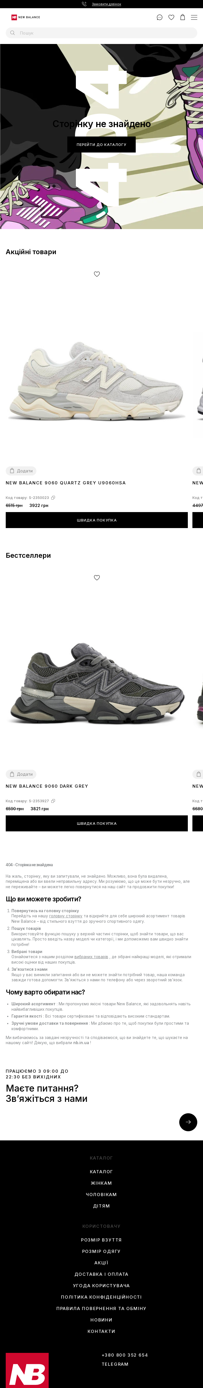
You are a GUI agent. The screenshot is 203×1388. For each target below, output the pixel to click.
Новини (101, 1320)
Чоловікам (101, 1194)
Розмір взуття (101, 1240)
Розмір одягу (101, 1251)
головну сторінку (65, 916)
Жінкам (101, 1183)
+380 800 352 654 (125, 1355)
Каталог (101, 1172)
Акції (101, 1263)
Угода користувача (101, 1285)
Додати (25, 470)
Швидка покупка (97, 520)
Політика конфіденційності (101, 1297)
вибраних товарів (91, 956)
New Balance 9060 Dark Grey (47, 786)
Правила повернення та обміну (101, 1308)
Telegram (115, 1364)
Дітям (101, 1206)
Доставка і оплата (101, 1274)
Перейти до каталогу (101, 144)
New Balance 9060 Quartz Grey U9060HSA (66, 483)
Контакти (101, 1331)
